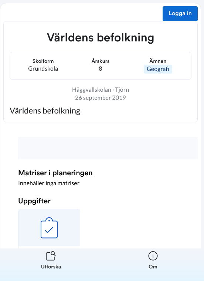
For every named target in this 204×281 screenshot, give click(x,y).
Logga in (180, 14)
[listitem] (51, 265)
